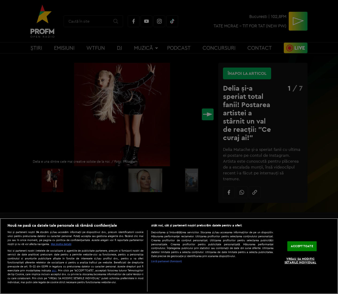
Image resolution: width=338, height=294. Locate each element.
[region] (169, 256)
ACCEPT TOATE (302, 246)
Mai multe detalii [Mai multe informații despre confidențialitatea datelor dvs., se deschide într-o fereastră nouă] (61, 244)
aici (54, 270)
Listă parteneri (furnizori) (166, 261)
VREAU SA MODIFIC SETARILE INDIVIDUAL (300, 260)
